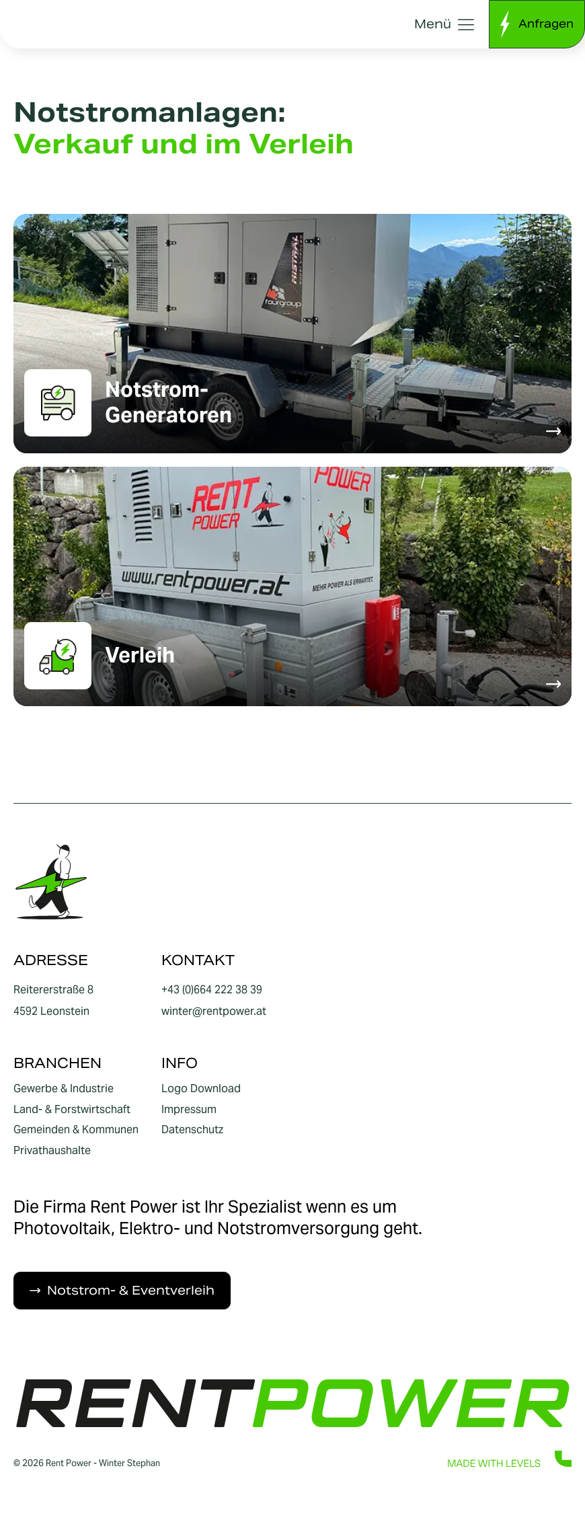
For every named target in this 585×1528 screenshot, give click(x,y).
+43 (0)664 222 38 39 (211, 990)
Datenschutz (192, 1130)
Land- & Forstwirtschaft (71, 1109)
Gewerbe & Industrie (63, 1089)
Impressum (189, 1109)
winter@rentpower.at (213, 1011)
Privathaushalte (52, 1150)
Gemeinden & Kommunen (76, 1130)
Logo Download (201, 1089)
